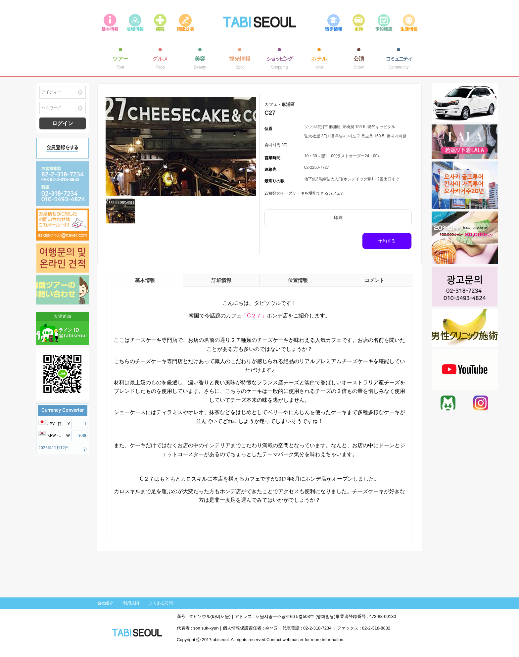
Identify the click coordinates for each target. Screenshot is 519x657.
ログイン (62, 123)
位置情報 (298, 280)
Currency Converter (62, 410)
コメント (374, 280)
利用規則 (131, 603)
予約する (387, 240)
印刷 (338, 217)
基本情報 (145, 280)
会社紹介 (105, 603)
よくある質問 (161, 603)
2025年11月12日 (53, 448)
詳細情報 (221, 280)
